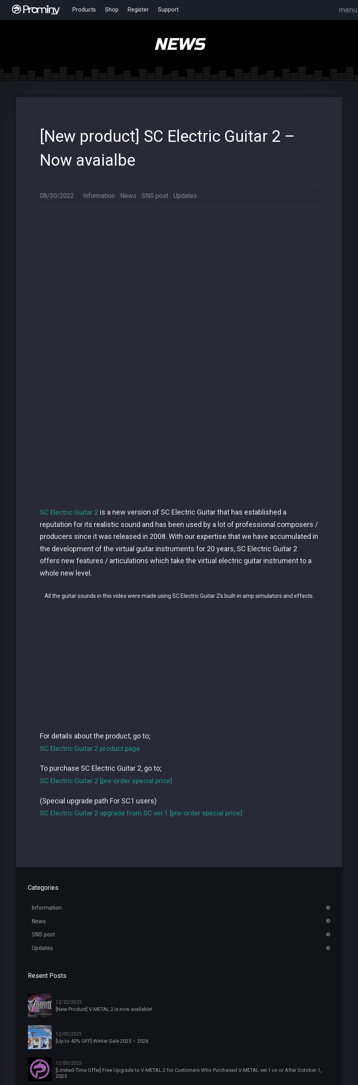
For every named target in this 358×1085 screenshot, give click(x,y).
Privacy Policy (228, 1021)
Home (140, 957)
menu (348, 10)
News (128, 196)
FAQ (137, 1021)
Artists (140, 989)
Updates (185, 196)
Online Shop (226, 1005)
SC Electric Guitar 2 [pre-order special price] (108, 501)
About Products (308, 957)
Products (83, 10)
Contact (142, 1037)
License (297, 973)
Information (99, 196)
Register (133, 10)
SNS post (155, 196)
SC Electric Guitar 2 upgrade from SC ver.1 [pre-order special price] (144, 534)
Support (162, 10)
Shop (108, 10)
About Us (144, 973)
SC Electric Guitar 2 (70, 233)
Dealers (142, 1005)
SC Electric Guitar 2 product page (92, 469)
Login (217, 973)
